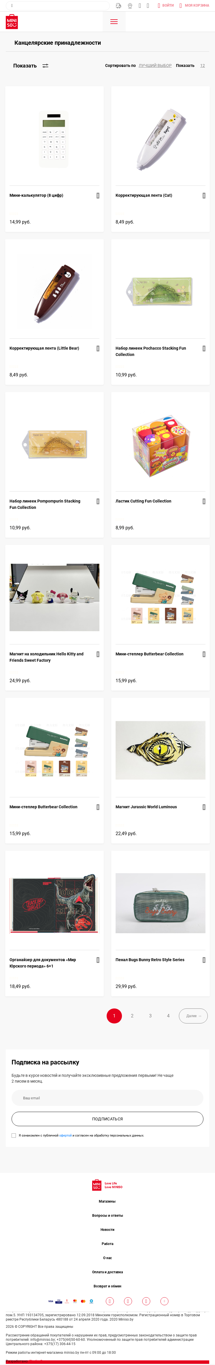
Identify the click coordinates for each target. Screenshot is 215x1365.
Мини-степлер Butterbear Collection (150, 654)
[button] (140, 65)
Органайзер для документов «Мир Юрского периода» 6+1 (43, 962)
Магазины (130, 6)
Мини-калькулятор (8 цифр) (36, 195)
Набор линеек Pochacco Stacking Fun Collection (151, 351)
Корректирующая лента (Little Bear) (44, 348)
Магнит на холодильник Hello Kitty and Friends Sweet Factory (47, 657)
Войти (168, 5)
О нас (107, 1259)
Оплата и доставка (107, 1273)
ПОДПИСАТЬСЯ (107, 1120)
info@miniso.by (140, 6)
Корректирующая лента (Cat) (144, 195)
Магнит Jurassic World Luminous (146, 807)
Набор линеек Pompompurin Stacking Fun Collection (45, 504)
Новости (107, 1231)
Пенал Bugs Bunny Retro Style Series (150, 959)
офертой (65, 1137)
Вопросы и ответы (107, 1217)
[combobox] (58, 5)
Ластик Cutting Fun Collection (143, 501)
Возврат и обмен (107, 1287)
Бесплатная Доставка (118, 6)
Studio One (37, 1362)
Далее (187, 1016)
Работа (107, 1245)
